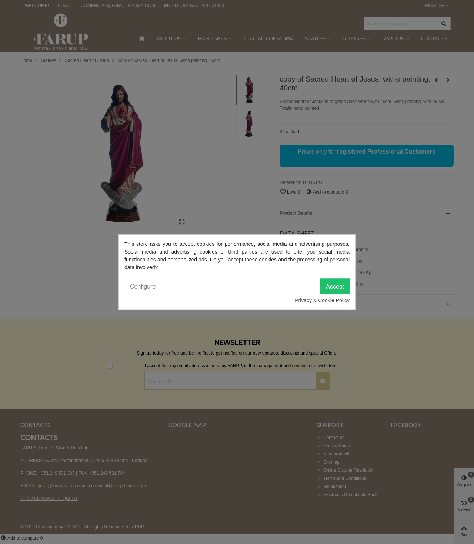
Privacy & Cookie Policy (322, 300)
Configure (143, 286)
